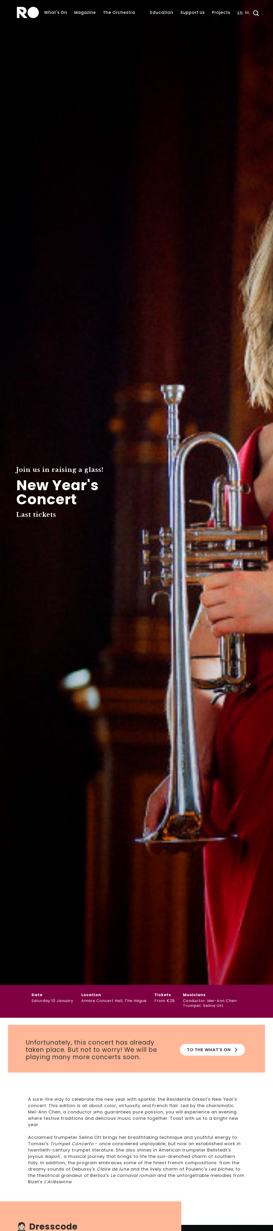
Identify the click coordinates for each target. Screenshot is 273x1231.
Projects (221, 12)
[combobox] (240, 14)
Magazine (85, 12)
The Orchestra (119, 12)
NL (247, 13)
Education (161, 12)
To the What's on (212, 1050)
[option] (247, 14)
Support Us (192, 12)
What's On (55, 12)
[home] (28, 12)
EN (240, 13)
